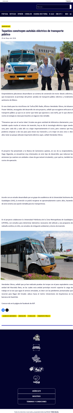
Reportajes (6, 26)
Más (68, 14)
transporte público (44, 316)
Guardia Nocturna (40, 14)
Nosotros (36, 396)
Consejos (28, 14)
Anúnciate (36, 391)
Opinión (20, 14)
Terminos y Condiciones (36, 402)
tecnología (31, 316)
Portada (5, 14)
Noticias (13, 14)
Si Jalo (51, 14)
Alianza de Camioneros (9, 316)
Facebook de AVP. (28, 303)
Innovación (22, 316)
